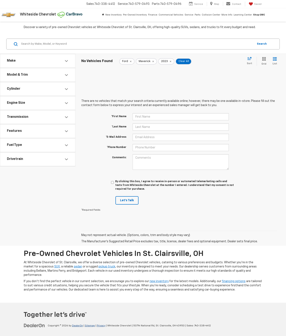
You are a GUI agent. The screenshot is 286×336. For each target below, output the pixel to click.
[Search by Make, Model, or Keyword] (137, 44)
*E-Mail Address (116, 137)
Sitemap (90, 325)
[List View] (274, 61)
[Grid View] (263, 61)
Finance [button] (152, 15)
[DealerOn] (34, 325)
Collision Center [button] (211, 15)
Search (262, 44)
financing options (234, 281)
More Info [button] (226, 15)
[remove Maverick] (146, 61)
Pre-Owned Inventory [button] (135, 15)
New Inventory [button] (113, 15)
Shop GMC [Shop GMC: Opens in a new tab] (259, 15)
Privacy (101, 325)
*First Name (118, 116)
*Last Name (119, 127)
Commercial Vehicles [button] (171, 15)
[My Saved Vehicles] (255, 3)
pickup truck (106, 266)
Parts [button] (198, 15)
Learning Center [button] (243, 15)
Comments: (119, 157)
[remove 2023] (166, 61)
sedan (78, 266)
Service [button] (189, 15)
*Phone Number (116, 147)
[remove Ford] (127, 61)
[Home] (103, 15)
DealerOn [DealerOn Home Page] (77, 325)
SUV (57, 266)
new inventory (159, 281)
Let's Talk (127, 200)
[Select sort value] (251, 61)
